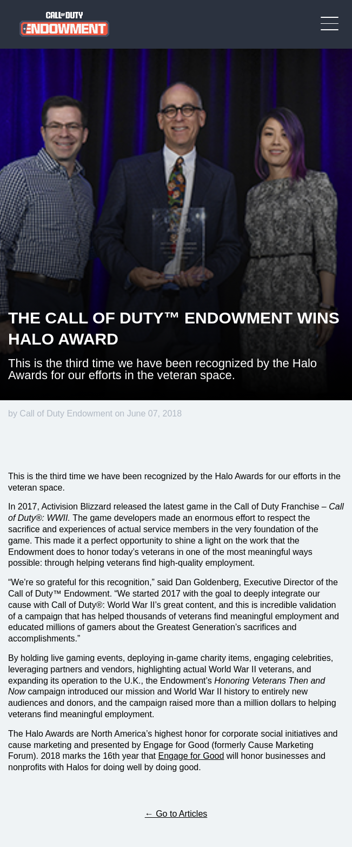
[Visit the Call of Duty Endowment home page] (65, 24)
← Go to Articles (176, 813)
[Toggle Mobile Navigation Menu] (329, 23)
